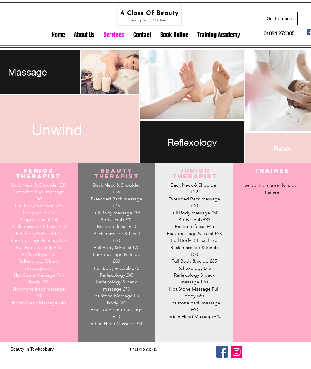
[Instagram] (236, 352)
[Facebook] (222, 352)
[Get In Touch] (279, 18)
